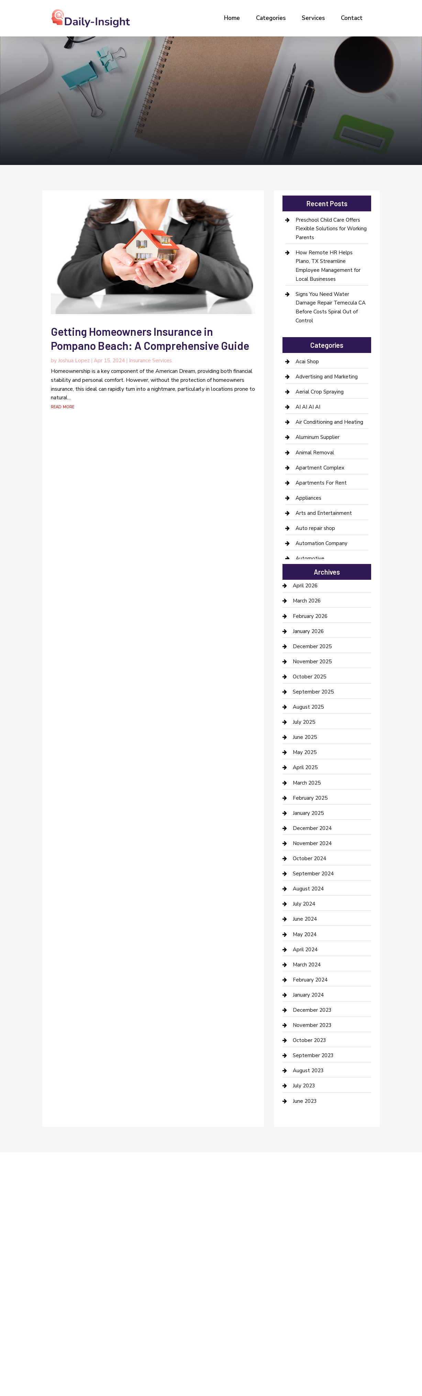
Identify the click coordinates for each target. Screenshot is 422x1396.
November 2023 (312, 1025)
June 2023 (305, 1101)
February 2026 (310, 616)
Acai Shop (307, 361)
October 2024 (309, 858)
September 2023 (313, 1055)
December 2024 (312, 828)
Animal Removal (315, 452)
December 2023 (312, 1010)
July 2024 (304, 903)
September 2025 (313, 691)
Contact (352, 18)
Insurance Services (150, 360)
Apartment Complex (320, 467)
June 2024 (305, 919)
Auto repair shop (315, 528)
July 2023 (304, 1085)
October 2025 (309, 676)
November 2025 (312, 661)
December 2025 (312, 646)
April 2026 (305, 585)
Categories (271, 18)
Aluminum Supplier (318, 437)
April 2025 (305, 767)
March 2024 (307, 964)
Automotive (310, 558)
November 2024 (312, 843)
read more (62, 406)
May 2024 (304, 934)
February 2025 (310, 798)
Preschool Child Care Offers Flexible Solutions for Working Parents (331, 229)
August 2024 (308, 888)
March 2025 (307, 782)
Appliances (308, 498)
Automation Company (321, 543)
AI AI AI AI (308, 406)
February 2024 (310, 979)
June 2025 (305, 737)
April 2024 (305, 949)
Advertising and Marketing (327, 376)
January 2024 (308, 994)
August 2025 (308, 706)
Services (313, 18)
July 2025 (304, 722)
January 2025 (308, 813)
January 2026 (308, 631)
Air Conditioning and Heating (329, 422)
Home (232, 18)
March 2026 (307, 600)
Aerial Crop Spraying (320, 391)
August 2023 (308, 1070)
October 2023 (309, 1040)
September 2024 (313, 873)
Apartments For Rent (321, 482)
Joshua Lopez (74, 360)
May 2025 (304, 752)
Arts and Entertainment (324, 513)
